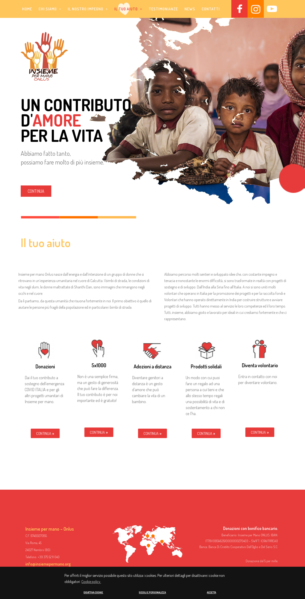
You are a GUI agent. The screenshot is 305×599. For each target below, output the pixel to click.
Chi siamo (50, 9)
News (190, 9)
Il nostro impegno (88, 9)
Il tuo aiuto (128, 9)
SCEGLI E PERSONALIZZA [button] (152, 592)
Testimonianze (163, 9)
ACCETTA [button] (211, 592)
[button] (50, 9)
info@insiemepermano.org (48, 563)
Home (27, 9)
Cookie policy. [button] (91, 581)
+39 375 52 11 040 (49, 557)
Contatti (211, 9)
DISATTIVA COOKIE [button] (93, 592)
